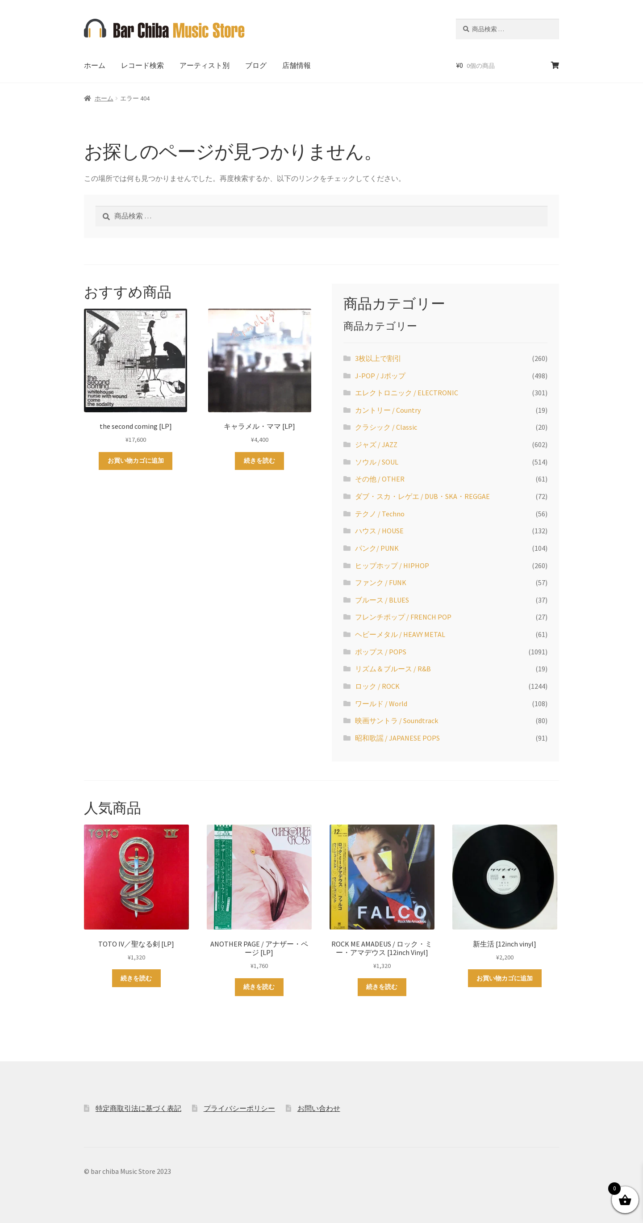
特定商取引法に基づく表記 (138, 1108)
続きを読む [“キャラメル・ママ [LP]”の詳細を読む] (259, 461)
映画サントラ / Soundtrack (396, 720)
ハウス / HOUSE (379, 530)
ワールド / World (381, 703)
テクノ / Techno (380, 513)
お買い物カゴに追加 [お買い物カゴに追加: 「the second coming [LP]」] (136, 461)
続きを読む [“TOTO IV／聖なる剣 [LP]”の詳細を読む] (136, 978)
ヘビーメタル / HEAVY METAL (400, 634)
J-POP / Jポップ (380, 375)
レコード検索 (142, 65)
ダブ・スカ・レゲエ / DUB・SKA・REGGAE (422, 496)
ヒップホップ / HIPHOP (392, 565)
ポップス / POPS (380, 651)
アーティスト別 (205, 65)
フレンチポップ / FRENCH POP (403, 616)
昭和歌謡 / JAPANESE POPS (397, 737)
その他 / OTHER (380, 478)
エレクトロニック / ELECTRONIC (406, 392)
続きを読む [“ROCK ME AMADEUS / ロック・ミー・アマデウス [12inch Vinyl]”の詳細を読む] (381, 987)
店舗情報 (296, 65)
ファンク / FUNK (380, 582)
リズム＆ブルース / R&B (393, 668)
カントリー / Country (388, 410)
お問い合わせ (318, 1108)
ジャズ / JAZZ (376, 444)
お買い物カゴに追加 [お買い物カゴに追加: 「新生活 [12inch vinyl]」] (504, 978)
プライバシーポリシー (239, 1108)
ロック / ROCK (377, 686)
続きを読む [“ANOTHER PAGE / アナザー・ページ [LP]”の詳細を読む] (259, 987)
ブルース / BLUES (382, 599)
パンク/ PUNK (377, 548)
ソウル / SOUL (376, 461)
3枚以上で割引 (378, 358)
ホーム (94, 65)
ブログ (256, 65)
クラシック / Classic (386, 427)
